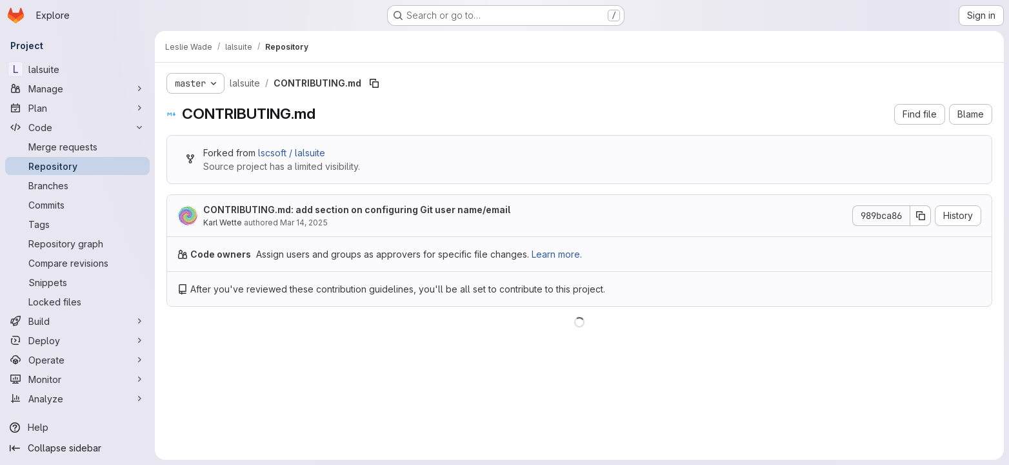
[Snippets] (77, 282)
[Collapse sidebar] (77, 448)
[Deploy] (77, 340)
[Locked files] (77, 302)
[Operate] (77, 360)
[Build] (77, 321)
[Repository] (77, 166)
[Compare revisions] (77, 263)
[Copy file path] (374, 83)
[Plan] (77, 108)
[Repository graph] (77, 243)
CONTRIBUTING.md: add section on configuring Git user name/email (356, 209)
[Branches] (77, 185)
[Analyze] (77, 398)
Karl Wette (222, 222)
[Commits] (77, 205)
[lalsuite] (77, 69)
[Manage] (77, 88)
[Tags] (77, 224)
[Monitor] (77, 379)
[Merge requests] (77, 147)
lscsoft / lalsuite (291, 152)
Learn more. (557, 254)
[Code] (77, 127)
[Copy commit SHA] (920, 215)
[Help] (77, 427)
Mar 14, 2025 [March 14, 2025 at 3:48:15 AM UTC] (304, 222)
